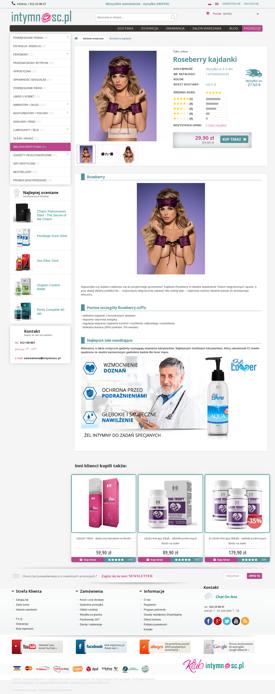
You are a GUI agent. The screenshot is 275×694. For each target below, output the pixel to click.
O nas (147, 599)
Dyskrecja (149, 28)
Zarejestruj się (231, 3)
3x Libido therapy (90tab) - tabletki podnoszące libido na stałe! (237, 541)
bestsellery (25, 172)
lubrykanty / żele (28, 130)
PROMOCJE (252, 28)
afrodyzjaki (24, 71)
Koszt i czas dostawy (92, 599)
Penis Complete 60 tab (50, 311)
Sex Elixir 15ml (47, 260)
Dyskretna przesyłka (91, 604)
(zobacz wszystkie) (216, 125)
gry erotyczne (26, 163)
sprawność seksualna (32, 79)
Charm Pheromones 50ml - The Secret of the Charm (51, 215)
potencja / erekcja (29, 46)
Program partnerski (155, 609)
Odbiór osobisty (89, 609)
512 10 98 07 (38, 4)
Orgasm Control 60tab (48, 287)
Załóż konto (22, 604)
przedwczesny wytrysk (33, 63)
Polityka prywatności (155, 624)
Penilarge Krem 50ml (52, 236)
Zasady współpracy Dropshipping (163, 614)
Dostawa (125, 28)
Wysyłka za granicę (91, 614)
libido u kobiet (26, 96)
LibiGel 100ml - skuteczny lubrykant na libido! (103, 538)
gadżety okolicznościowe (35, 155)
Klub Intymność (25, 628)
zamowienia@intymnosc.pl (42, 358)
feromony (23, 54)
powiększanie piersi (29, 88)
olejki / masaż (25, 138)
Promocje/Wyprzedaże (32, 180)
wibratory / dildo (29, 104)
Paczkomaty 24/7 (90, 619)
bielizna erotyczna (29, 146)
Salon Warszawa (206, 28)
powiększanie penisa (30, 37)
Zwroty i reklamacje (91, 624)
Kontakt (148, 629)
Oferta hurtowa (152, 619)
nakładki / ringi (27, 121)
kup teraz (87, 559)
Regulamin (150, 604)
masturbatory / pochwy (33, 113)
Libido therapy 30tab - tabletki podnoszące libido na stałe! (170, 541)
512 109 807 (27, 343)
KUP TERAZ (234, 139)
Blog (233, 28)
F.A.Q (19, 618)
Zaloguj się (251, 3)
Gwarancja (175, 28)
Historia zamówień (26, 609)
